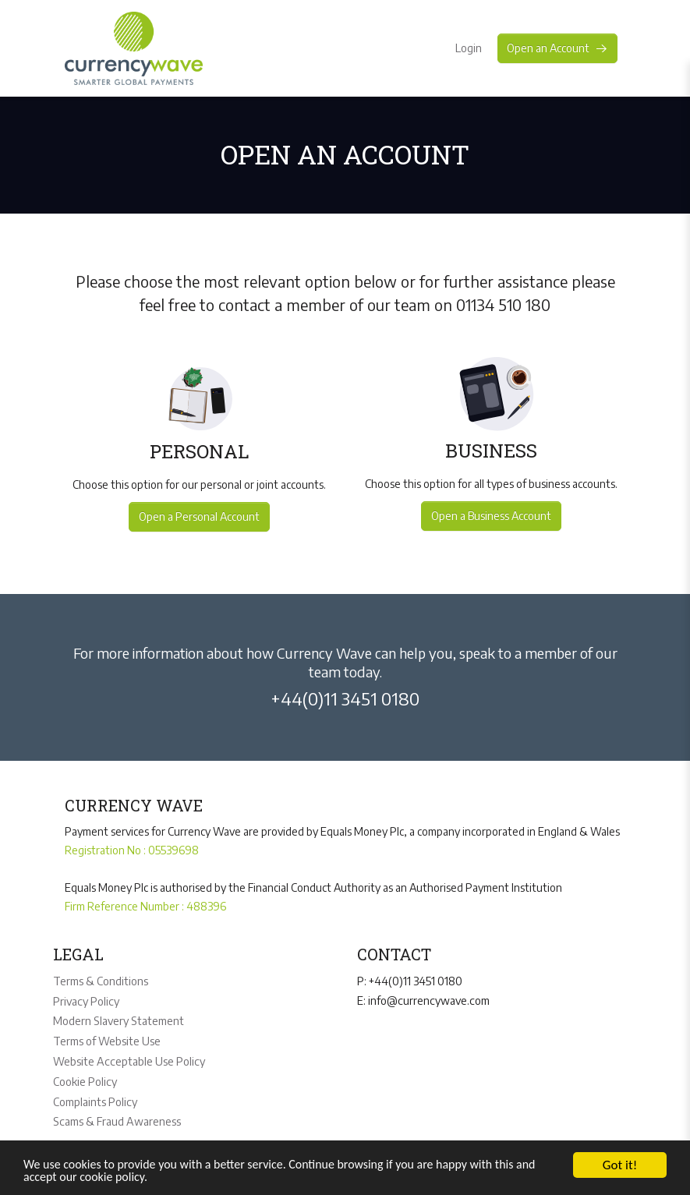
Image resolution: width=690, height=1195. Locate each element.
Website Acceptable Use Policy (127, 1057)
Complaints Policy (94, 1096)
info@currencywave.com (427, 999)
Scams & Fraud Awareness (116, 1115)
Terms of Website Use (107, 1038)
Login (466, 48)
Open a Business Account (492, 515)
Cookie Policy (84, 1077)
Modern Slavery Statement (117, 1018)
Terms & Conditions (100, 980)
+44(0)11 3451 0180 (345, 698)
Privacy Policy (85, 999)
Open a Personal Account (198, 516)
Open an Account (557, 48)
